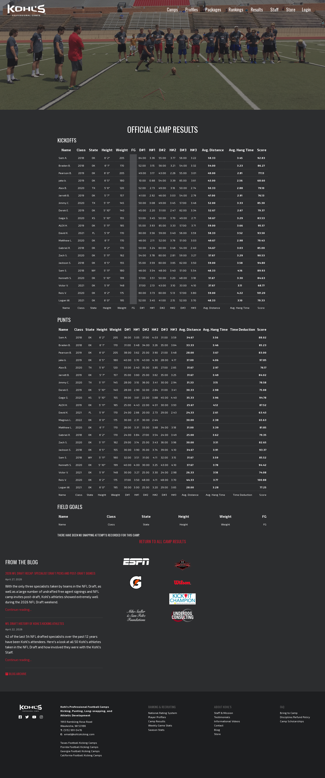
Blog (217, 729)
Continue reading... (18, 609)
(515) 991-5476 (72, 729)
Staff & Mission (223, 712)
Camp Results (156, 721)
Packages (213, 9)
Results (257, 9)
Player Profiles (157, 717)
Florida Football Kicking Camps (79, 746)
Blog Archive (15, 673)
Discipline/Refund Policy (295, 717)
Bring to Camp (289, 712)
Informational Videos (227, 721)
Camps (172, 9)
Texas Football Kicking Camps (78, 742)
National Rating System (162, 712)
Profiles (191, 9)
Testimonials (222, 717)
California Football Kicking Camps (81, 755)
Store (290, 9)
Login (306, 9)
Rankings (236, 9)
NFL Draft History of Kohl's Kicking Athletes (34, 623)
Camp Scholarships (292, 721)
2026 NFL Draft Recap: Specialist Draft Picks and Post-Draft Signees (50, 573)
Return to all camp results (162, 541)
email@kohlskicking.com (79, 734)
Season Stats (156, 729)
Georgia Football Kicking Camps (80, 751)
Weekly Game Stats (160, 725)
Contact (218, 725)
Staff (274, 9)
